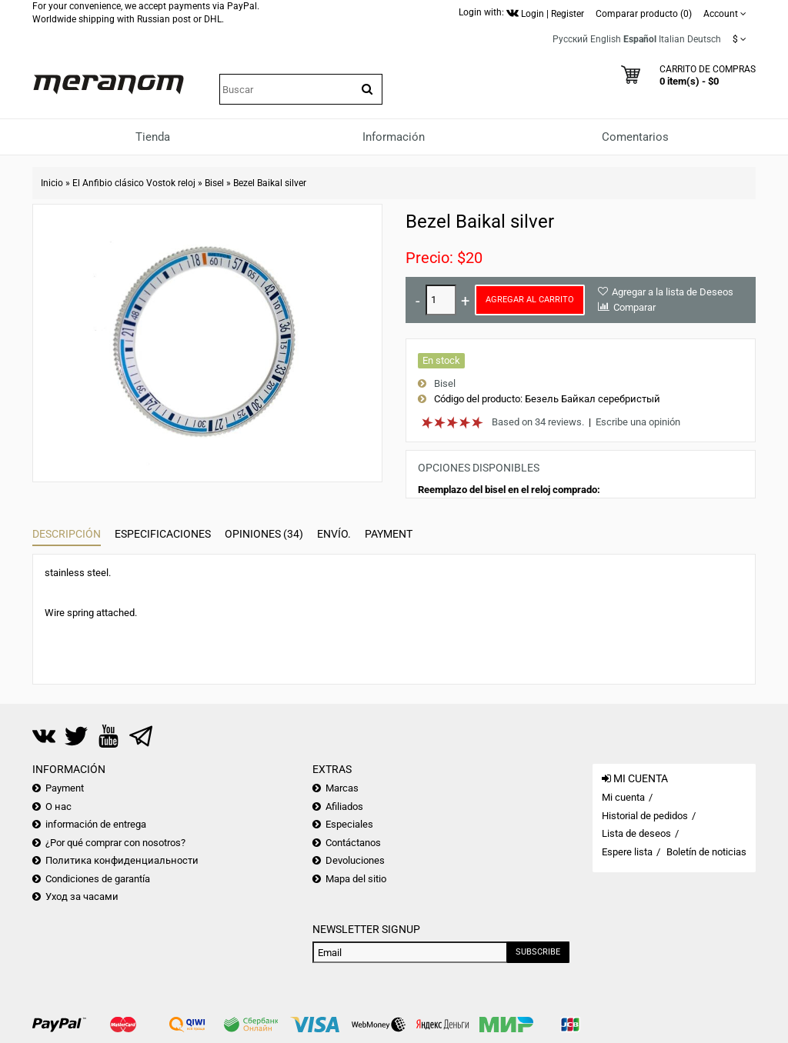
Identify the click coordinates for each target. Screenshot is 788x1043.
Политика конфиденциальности (122, 860)
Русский (570, 39)
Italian (672, 39)
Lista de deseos (636, 833)
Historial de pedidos (645, 815)
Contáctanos (353, 842)
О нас (58, 806)
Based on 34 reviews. (538, 422)
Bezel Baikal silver (269, 183)
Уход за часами (82, 896)
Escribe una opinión (638, 422)
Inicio (52, 183)
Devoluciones (355, 860)
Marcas (342, 788)
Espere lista (627, 852)
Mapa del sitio (356, 879)
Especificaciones (163, 534)
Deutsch (704, 39)
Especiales (349, 824)
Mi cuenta (623, 797)
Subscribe (538, 952)
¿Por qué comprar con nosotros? (115, 842)
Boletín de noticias (706, 852)
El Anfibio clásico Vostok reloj (133, 183)
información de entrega (95, 824)
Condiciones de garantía (97, 879)
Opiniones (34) (264, 534)
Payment (388, 534)
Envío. (334, 534)
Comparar (634, 307)
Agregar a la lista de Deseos (672, 292)
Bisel (214, 183)
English (605, 39)
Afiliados (344, 806)
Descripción (66, 534)
